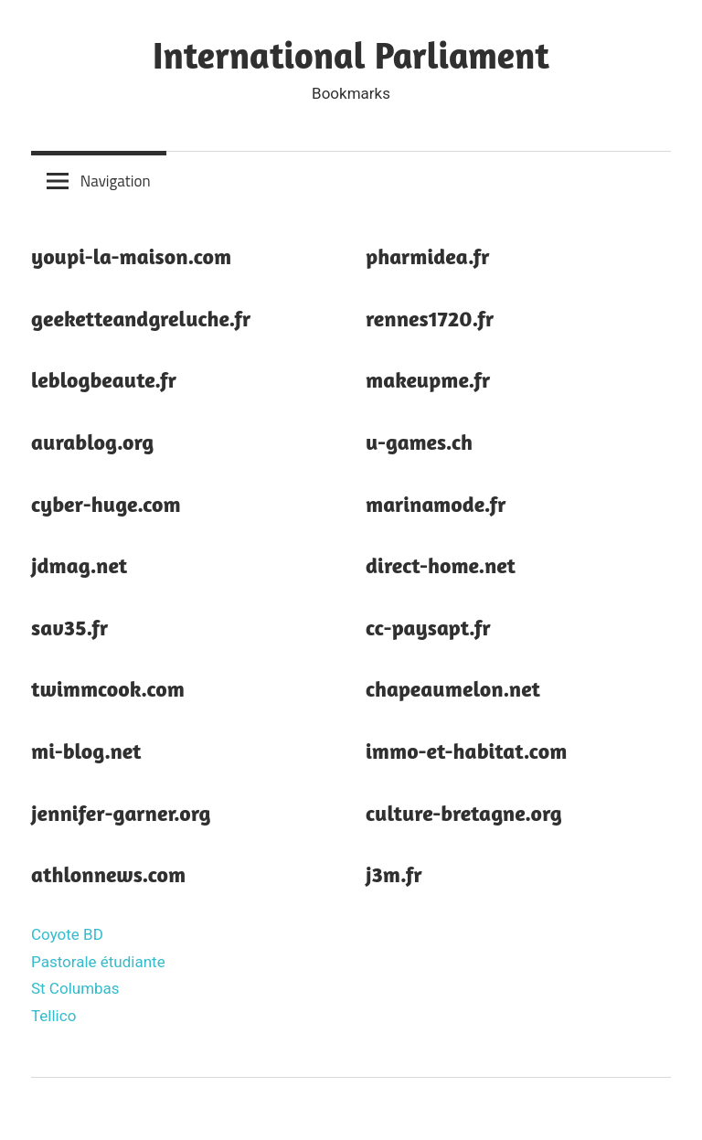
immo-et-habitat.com (466, 751)
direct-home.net (441, 565)
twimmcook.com (108, 689)
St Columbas (75, 988)
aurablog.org (92, 442)
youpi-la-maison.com (131, 256)
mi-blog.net (86, 751)
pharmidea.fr (428, 256)
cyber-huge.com (106, 504)
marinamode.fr (436, 504)
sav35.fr (69, 627)
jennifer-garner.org (121, 813)
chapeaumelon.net (453, 689)
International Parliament (351, 55)
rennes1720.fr (430, 318)
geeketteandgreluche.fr (140, 318)
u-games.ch (419, 442)
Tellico (53, 1016)
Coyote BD (67, 934)
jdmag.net (79, 565)
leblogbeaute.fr (103, 380)
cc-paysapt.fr (428, 627)
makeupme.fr (428, 380)
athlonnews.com (108, 874)
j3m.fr (394, 874)
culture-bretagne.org (464, 813)
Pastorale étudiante (98, 962)
